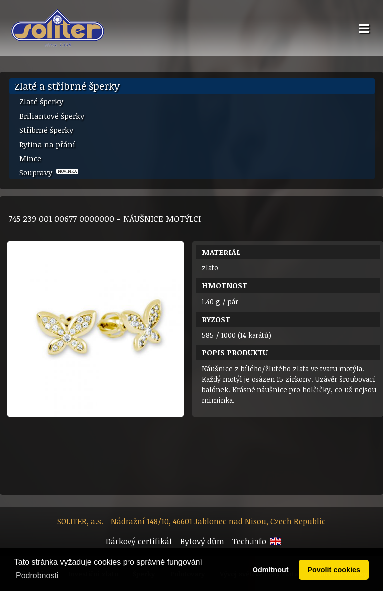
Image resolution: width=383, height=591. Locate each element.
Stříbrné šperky (46, 130)
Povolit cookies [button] (333, 570)
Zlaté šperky (41, 101)
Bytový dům (202, 541)
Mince (30, 158)
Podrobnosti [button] (37, 575)
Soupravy (48, 172)
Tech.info (249, 541)
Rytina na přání (47, 144)
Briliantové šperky (51, 116)
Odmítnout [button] (271, 570)
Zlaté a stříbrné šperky (67, 86)
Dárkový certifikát (139, 541)
